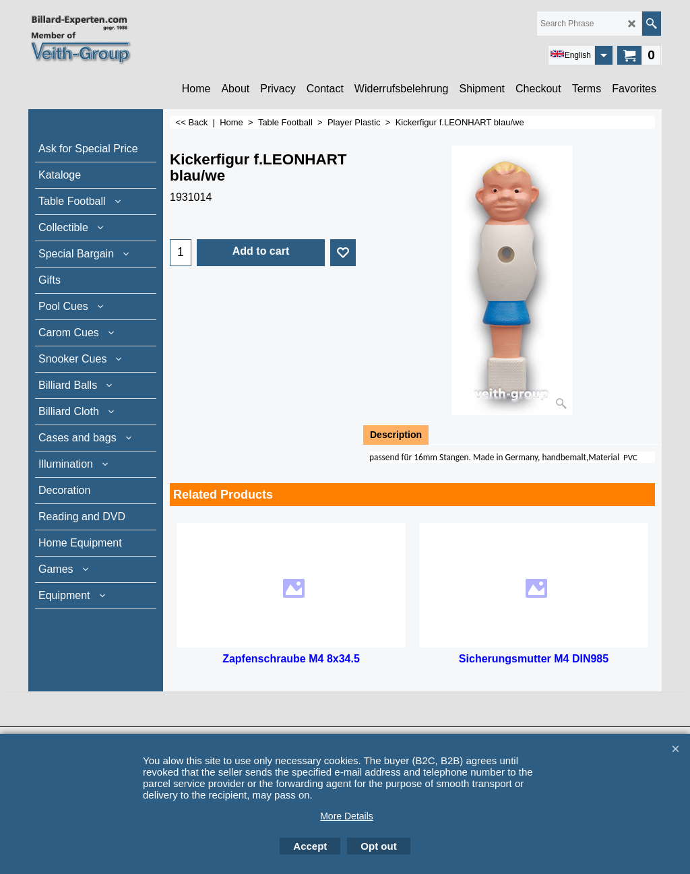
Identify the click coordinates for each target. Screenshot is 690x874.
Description (396, 434)
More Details (346, 816)
